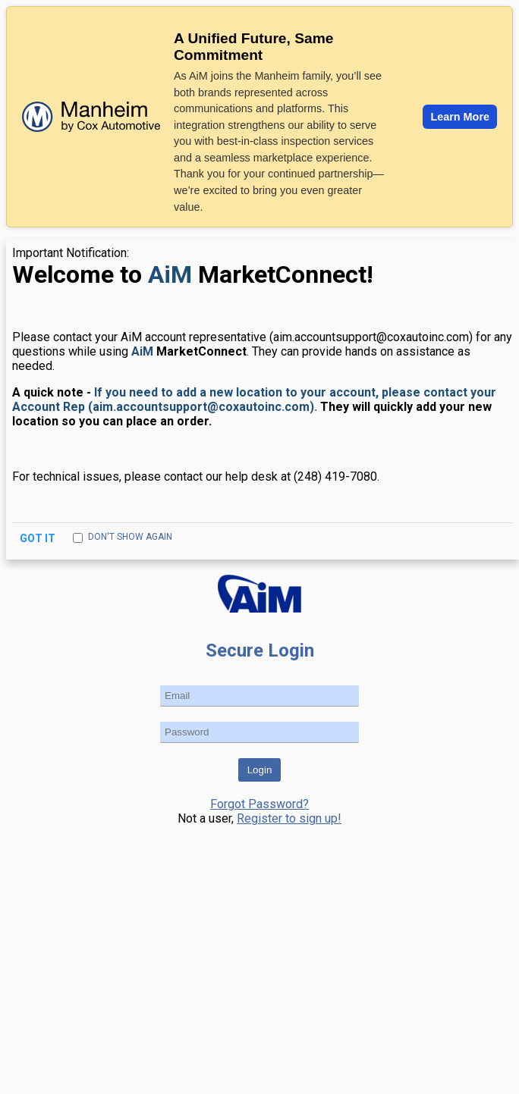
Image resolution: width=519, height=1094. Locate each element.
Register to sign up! (289, 818)
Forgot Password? (259, 804)
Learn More (459, 117)
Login (259, 770)
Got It (39, 538)
